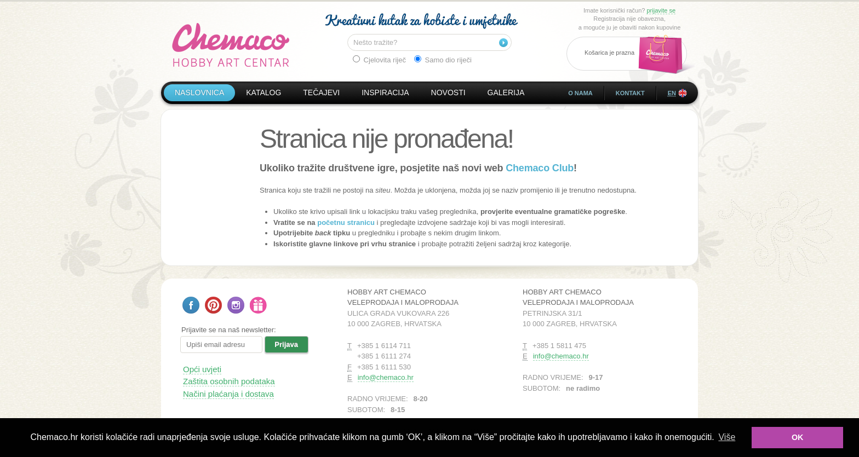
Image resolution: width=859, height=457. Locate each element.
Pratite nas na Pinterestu (213, 305)
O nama (580, 93)
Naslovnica (199, 92)
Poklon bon (258, 305)
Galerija (506, 92)
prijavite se (660, 10)
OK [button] (798, 437)
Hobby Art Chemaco (231, 45)
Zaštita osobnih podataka (229, 381)
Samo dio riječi (443, 59)
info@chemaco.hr (386, 377)
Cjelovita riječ (379, 59)
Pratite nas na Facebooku (190, 305)
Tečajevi (321, 92)
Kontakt (630, 93)
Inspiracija (385, 92)
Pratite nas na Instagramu (235, 305)
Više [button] (726, 437)
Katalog (263, 92)
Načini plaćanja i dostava (228, 393)
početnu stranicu (346, 222)
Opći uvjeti (202, 369)
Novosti (448, 92)
